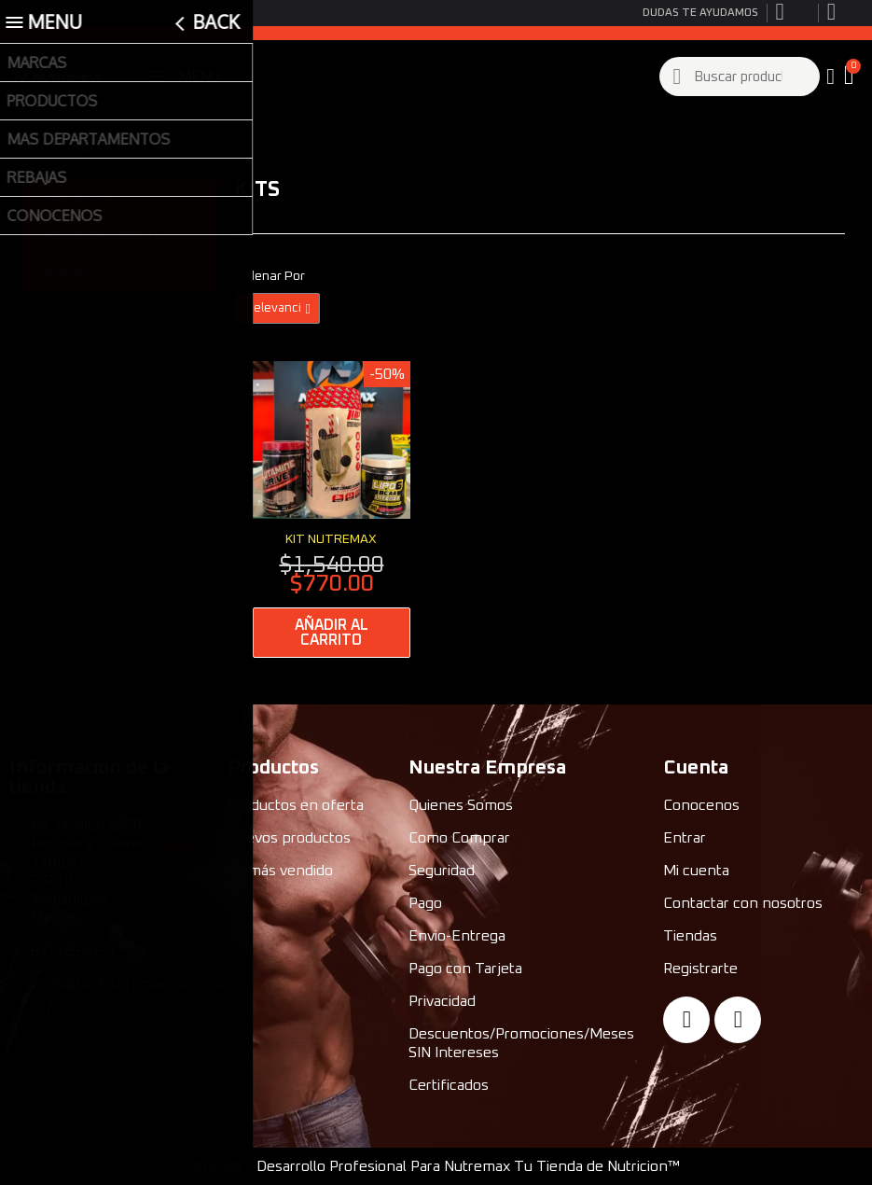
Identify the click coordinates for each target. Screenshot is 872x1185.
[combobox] (740, 76)
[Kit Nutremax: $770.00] (331, 509)
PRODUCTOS (119, 199)
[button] (850, 76)
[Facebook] (686, 1020)
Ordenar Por (269, 276)
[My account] (830, 76)
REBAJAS (119, 273)
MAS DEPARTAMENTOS (119, 236)
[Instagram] (737, 1020)
